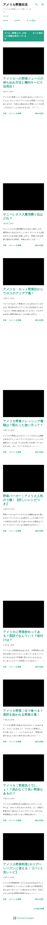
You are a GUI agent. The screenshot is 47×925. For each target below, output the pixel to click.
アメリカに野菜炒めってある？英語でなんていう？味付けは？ (23, 636)
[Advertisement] (23, 149)
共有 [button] (5, 113)
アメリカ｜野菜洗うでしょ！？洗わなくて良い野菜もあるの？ (23, 789)
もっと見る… (32, 20)
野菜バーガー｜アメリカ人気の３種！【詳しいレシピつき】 (23, 500)
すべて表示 (38, 33)
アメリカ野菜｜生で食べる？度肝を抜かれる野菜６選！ (23, 712)
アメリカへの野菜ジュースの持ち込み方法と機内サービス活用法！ (23, 82)
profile (17, 20)
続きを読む (39, 113)
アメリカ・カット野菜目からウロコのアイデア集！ (23, 291)
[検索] (36, 4)
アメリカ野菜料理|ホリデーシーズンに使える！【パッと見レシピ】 (23, 868)
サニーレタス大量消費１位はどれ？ (23, 216)
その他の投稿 (38, 908)
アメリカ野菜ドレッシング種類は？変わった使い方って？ (23, 423)
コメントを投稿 (15, 113)
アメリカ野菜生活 (15, 4)
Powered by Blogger (23, 918)
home (5, 20)
